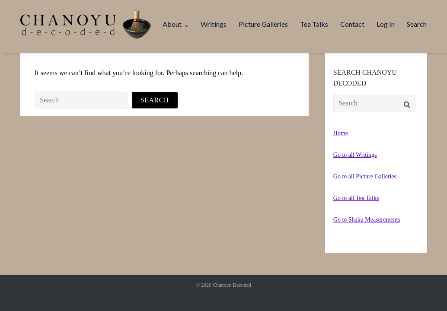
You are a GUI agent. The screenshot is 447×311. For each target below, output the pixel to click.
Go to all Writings (355, 155)
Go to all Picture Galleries (364, 176)
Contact (352, 24)
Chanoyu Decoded (232, 285)
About (172, 24)
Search (417, 24)
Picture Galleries (263, 24)
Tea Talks (314, 24)
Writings (214, 24)
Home (340, 133)
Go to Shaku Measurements (366, 219)
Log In (386, 24)
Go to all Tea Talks (356, 198)
